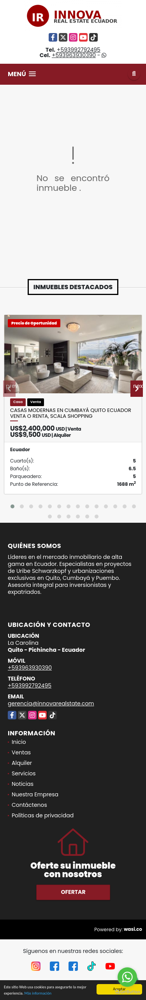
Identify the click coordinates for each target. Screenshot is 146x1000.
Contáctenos (29, 805)
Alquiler (22, 763)
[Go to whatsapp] (127, 977)
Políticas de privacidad (43, 815)
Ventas (21, 752)
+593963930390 (74, 55)
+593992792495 (78, 50)
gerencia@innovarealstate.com (51, 703)
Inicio (19, 742)
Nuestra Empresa (35, 794)
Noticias (22, 784)
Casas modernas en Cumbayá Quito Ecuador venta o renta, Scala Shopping (70, 413)
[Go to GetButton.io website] (127, 992)
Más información (37, 996)
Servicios (24, 773)
